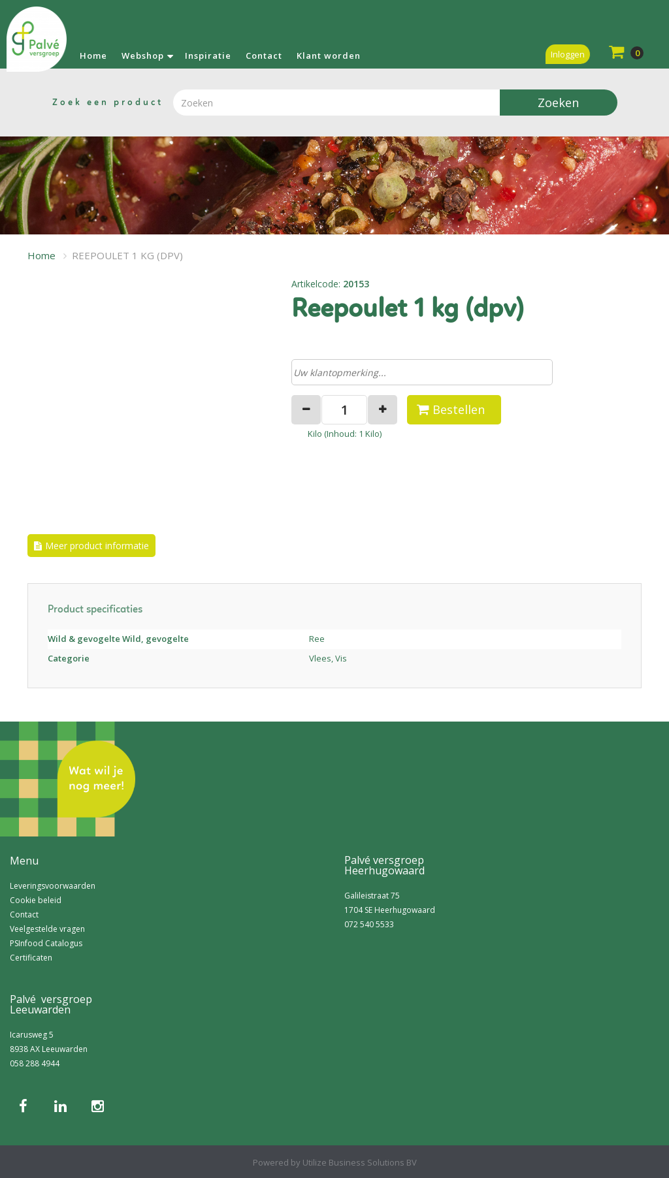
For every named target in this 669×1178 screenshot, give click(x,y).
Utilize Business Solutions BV (359, 1162)
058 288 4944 (34, 1063)
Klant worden (329, 55)
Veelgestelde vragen (47, 928)
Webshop (143, 55)
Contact (264, 55)
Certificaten (31, 957)
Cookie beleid (35, 900)
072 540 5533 (369, 924)
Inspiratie (208, 55)
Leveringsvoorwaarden (52, 885)
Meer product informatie (97, 545)
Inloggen (568, 54)
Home (93, 55)
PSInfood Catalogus (46, 943)
